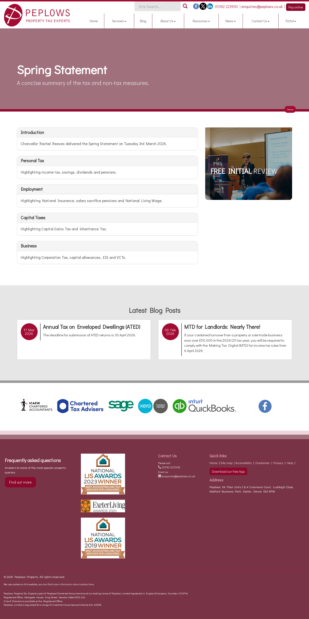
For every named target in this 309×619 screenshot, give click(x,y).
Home (94, 21)
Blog (143, 21)
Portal (291, 21)
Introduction (32, 132)
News (230, 21)
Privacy (278, 463)
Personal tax (32, 160)
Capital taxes (33, 217)
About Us (168, 21)
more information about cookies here (73, 584)
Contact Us (261, 21)
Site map (226, 463)
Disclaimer (262, 463)
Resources (201, 21)
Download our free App (228, 471)
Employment (32, 189)
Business (29, 246)
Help (290, 463)
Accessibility (243, 463)
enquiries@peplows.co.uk (176, 476)
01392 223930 (169, 467)
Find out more (20, 482)
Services (119, 21)
